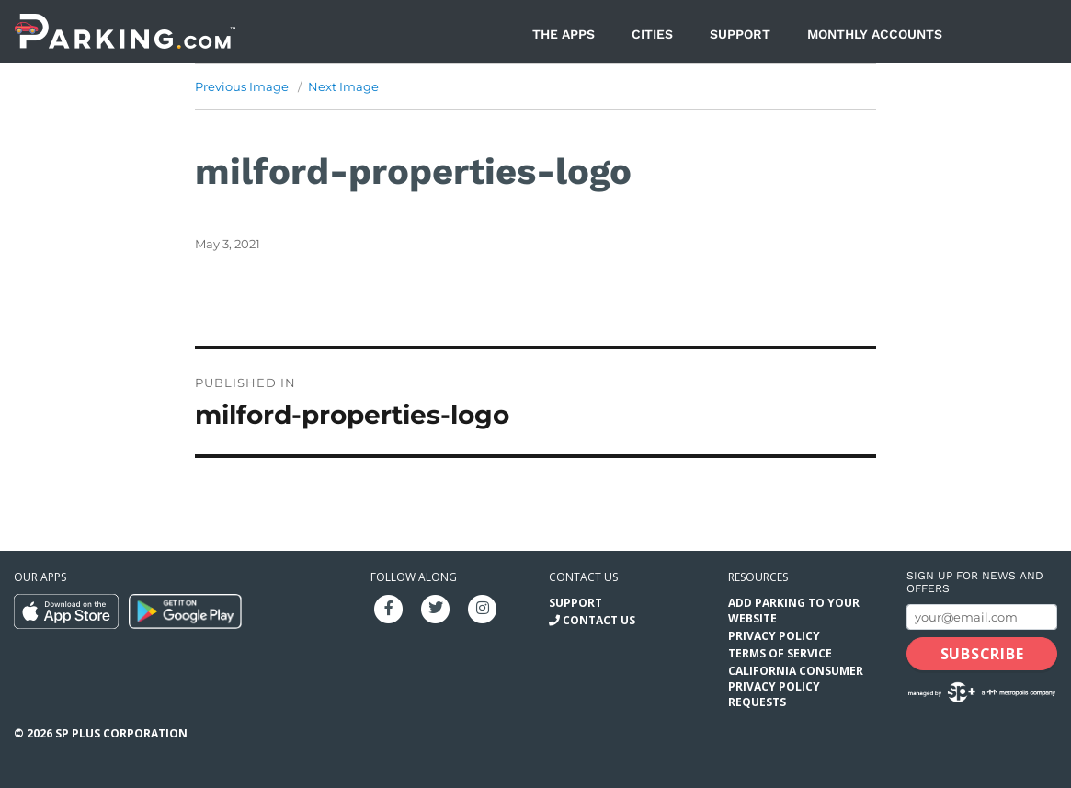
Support (740, 34)
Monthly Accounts (874, 34)
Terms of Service (780, 653)
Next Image (343, 86)
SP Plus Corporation (121, 733)
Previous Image (242, 86)
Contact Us (599, 620)
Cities (652, 34)
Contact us (583, 577)
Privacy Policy (774, 636)
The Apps (563, 34)
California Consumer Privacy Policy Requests (795, 686)
